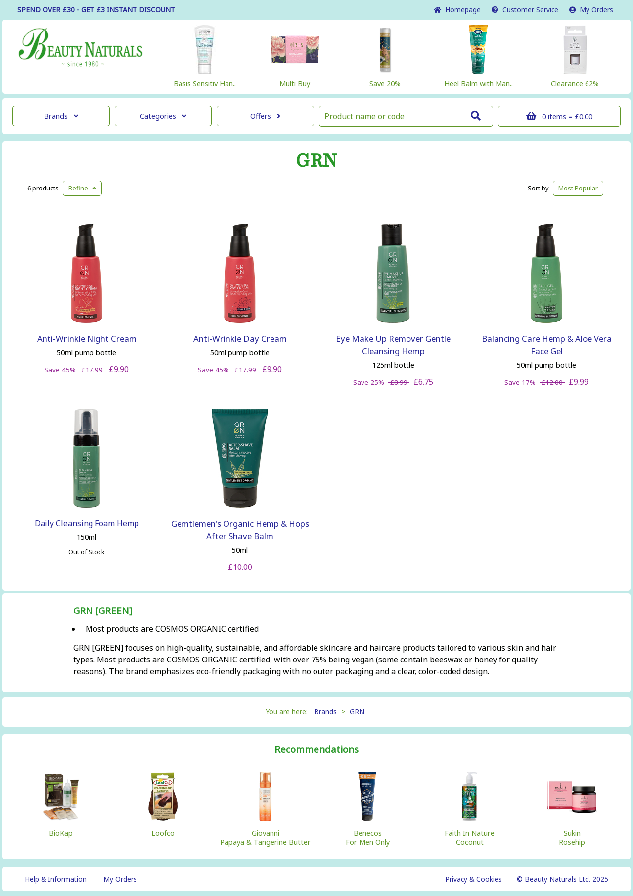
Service (525, 9)
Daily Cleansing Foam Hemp (87, 523)
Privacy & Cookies (473, 879)
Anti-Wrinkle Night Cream (86, 338)
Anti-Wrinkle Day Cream (240, 338)
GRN (316, 161)
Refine (82, 188)
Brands (61, 116)
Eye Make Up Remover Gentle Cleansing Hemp (393, 345)
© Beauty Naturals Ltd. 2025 (562, 879)
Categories (163, 116)
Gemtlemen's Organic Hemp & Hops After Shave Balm (240, 530)
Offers (265, 116)
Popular (578, 188)
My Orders (591, 9)
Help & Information (56, 879)
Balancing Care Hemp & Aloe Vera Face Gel (547, 345)
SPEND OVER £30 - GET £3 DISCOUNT (96, 9)
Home (457, 9)
